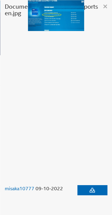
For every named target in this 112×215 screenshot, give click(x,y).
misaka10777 (19, 188)
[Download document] (92, 190)
